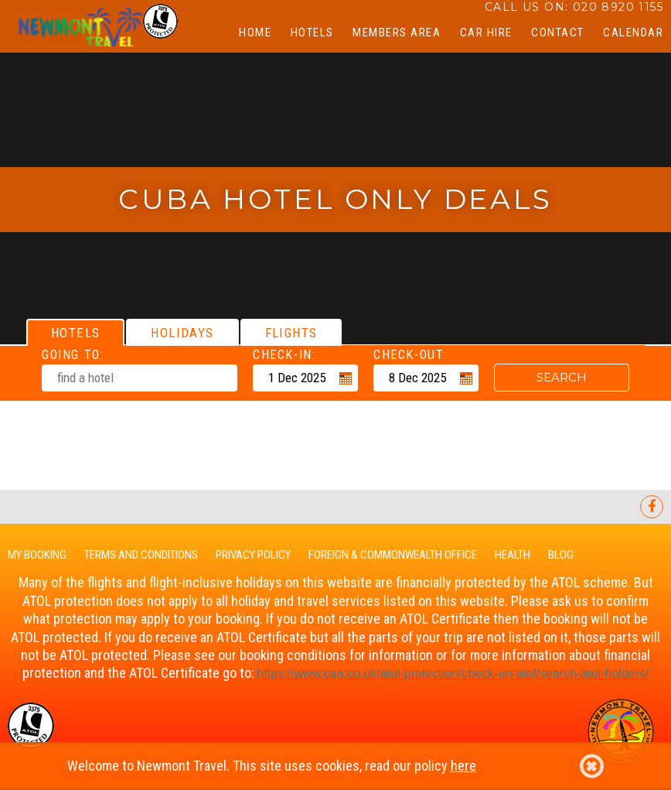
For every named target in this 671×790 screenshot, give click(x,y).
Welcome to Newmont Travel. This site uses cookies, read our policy (335, 766)
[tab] (75, 332)
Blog (561, 555)
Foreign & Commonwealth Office (392, 555)
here (463, 766)
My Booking (37, 555)
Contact (557, 32)
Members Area (397, 32)
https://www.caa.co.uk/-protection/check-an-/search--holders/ (453, 673)
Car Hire (486, 32)
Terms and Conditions (141, 555)
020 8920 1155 (618, 7)
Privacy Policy (253, 555)
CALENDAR (633, 32)
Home (255, 32)
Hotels (312, 32)
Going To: (73, 354)
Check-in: (284, 354)
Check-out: (410, 354)
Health (512, 555)
